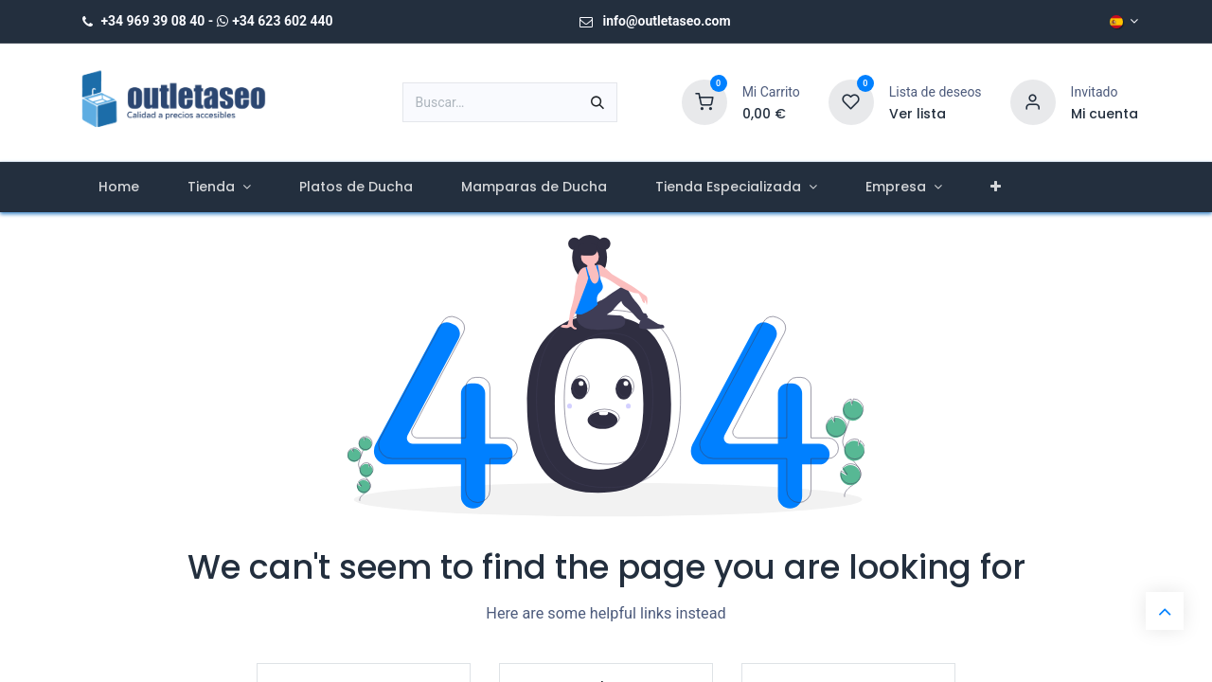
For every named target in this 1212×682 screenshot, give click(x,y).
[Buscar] (597, 102)
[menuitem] (118, 187)
